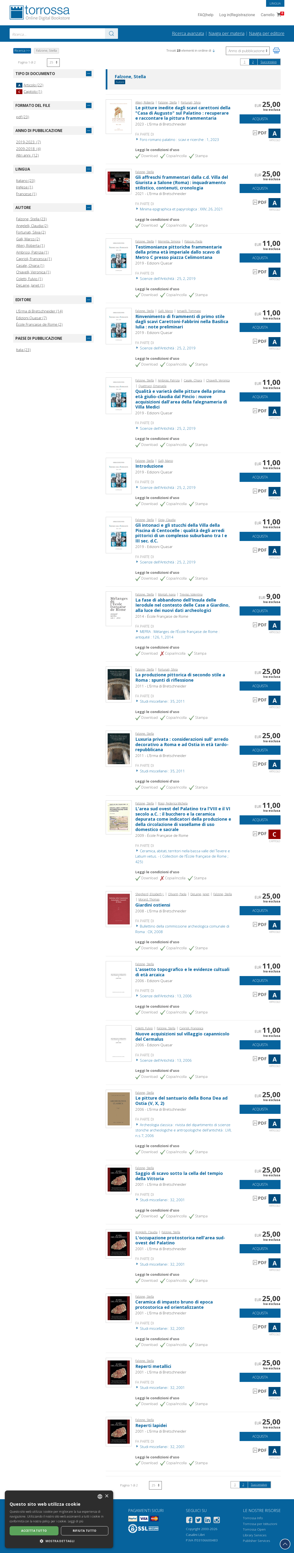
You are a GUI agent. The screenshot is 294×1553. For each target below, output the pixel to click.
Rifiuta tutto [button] (85, 1531)
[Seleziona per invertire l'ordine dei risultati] (248, 51)
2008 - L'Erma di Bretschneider (160, 910)
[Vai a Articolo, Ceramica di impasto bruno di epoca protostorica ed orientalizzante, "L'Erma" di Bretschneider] (119, 1307)
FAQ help (205, 15)
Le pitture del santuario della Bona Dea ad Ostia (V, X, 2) (181, 1100)
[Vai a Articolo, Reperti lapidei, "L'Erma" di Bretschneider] (119, 1431)
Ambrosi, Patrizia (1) (32, 252)
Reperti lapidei (151, 1425)
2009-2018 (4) (28, 148)
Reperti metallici (153, 1366)
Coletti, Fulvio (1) (29, 278)
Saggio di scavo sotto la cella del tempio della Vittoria (179, 1175)
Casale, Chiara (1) (30, 265)
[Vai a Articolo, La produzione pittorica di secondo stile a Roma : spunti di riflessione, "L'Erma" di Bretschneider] (119, 684)
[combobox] (64, 33)
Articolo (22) (29, 85)
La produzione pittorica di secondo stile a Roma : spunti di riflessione (180, 677)
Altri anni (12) (27, 155)
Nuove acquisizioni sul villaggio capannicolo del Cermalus (182, 1036)
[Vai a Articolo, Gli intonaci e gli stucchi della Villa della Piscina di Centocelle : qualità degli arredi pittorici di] (119, 534)
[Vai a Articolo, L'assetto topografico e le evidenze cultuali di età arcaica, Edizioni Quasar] (119, 978)
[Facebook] (189, 1521)
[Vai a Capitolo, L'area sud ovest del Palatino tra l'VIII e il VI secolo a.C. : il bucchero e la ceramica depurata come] (119, 816)
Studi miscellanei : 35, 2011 (160, 701)
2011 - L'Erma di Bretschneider (160, 686)
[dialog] (59, 1519)
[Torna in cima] (285, 1544)
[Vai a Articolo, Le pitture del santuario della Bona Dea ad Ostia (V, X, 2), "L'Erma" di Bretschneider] (119, 1108)
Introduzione (149, 466)
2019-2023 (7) (28, 141)
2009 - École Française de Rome (161, 835)
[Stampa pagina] (276, 50)
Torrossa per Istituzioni (260, 1524)
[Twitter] (198, 1521)
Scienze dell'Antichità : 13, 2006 (163, 995)
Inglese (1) (24, 187)
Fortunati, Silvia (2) (31, 232)
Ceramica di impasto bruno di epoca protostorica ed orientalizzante (174, 1304)
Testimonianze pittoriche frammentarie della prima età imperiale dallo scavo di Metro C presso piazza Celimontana (178, 252)
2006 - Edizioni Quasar (154, 980)
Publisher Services (256, 1541)
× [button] (106, 1496)
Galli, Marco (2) (28, 238)
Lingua (275, 3)
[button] (213, 50)
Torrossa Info (253, 1518)
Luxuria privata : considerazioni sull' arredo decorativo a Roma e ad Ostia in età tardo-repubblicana (182, 744)
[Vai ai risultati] (111, 33)
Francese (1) (26, 193)
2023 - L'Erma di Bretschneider (160, 124)
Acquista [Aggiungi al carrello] (260, 119)
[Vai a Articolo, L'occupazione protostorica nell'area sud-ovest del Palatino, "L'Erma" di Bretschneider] (119, 1243)
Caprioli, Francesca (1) (34, 258)
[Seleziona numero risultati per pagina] (53, 62)
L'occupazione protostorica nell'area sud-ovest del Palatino (180, 1240)
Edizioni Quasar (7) (31, 317)
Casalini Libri (195, 1534)
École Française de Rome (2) (39, 324)
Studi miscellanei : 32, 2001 (160, 1199)
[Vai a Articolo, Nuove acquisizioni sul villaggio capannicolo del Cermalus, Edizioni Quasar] (119, 1042)
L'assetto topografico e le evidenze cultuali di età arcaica (182, 972)
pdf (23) (22, 116)
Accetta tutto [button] (34, 1531)
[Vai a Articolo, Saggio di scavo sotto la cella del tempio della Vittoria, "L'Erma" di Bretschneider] (119, 1179)
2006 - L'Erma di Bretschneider (160, 1109)
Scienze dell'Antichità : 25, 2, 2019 (165, 278)
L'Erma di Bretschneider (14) (39, 311)
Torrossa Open (254, 1529)
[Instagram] (217, 1521)
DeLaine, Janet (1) (30, 285)
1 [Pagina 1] (244, 62)
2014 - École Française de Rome (161, 616)
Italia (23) (23, 349)
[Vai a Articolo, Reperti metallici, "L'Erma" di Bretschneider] (119, 1372)
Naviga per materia (226, 33)
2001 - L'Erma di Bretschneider (160, 1184)
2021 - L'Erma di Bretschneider (160, 193)
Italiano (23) (25, 180)
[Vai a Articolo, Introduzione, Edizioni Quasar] (119, 475)
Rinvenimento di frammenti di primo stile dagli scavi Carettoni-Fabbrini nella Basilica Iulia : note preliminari (181, 321)
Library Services (254, 1535)
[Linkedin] (207, 1521)
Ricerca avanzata (188, 33)
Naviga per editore (266, 33)
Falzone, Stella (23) (31, 218)
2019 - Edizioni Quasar (154, 263)
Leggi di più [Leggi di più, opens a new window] (76, 1521)
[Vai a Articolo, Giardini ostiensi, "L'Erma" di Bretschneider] (119, 908)
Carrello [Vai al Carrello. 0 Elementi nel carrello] (272, 15)
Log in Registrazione (237, 15)
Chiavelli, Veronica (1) (33, 272)
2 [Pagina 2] (253, 62)
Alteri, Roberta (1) (30, 245)
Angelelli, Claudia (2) (32, 225)
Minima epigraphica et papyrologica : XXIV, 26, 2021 (179, 209)
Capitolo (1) (29, 91)
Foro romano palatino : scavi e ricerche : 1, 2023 (177, 139)
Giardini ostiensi (152, 905)
